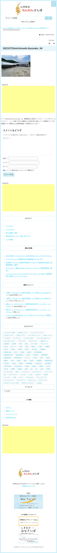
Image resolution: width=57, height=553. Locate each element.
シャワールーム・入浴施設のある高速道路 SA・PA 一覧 (24, 262)
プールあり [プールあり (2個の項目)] (7, 341)
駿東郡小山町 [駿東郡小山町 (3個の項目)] (7, 355)
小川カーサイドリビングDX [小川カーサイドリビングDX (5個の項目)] (11, 386)
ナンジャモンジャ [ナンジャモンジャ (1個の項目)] (37, 375)
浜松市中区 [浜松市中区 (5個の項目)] (39, 366)
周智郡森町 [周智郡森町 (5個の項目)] (29, 366)
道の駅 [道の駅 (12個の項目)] (14, 347)
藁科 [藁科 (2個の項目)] (41, 361)
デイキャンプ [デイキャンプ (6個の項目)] (44, 347)
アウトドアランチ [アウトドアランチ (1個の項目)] (41, 380)
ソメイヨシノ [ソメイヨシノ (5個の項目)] (25, 375)
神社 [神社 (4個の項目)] (21, 347)
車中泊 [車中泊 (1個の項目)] (6, 349)
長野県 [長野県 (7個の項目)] (13, 372)
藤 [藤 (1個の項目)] (4, 377)
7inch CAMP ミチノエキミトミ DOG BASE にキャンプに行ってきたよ (29, 259)
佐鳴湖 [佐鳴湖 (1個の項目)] (34, 369)
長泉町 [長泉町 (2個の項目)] (20, 352)
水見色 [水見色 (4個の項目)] (35, 361)
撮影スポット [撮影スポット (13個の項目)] (44, 344)
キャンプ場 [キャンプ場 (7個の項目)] (34, 347)
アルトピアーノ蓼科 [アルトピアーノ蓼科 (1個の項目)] (9, 335)
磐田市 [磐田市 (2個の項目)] (21, 366)
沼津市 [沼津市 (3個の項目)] (13, 352)
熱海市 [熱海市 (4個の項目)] (33, 349)
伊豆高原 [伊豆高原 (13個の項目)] (35, 358)
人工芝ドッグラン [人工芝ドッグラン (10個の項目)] (9, 338)
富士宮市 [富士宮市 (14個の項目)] (34, 352)
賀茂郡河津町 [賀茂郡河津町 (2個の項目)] (19, 358)
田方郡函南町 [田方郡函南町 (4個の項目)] (38, 355)
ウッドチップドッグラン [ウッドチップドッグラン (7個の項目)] (37, 335)
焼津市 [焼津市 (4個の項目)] (48, 361)
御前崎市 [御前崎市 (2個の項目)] (39, 363)
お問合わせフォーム (28, 489)
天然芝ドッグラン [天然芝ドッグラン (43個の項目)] (23, 335)
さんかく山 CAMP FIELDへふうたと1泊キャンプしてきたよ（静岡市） (29, 318)
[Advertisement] (28, 99)
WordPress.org (11, 420)
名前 (5, 161)
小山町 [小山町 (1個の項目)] (40, 349)
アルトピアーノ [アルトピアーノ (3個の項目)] (21, 383)
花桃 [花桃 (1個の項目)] (17, 375)
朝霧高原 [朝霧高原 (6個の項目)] (43, 352)
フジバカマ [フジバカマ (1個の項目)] (7, 380)
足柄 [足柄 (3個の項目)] (27, 349)
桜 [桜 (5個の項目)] (31, 372)
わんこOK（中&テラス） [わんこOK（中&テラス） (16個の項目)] (43, 341)
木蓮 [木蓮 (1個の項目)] (42, 372)
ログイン (9, 410)
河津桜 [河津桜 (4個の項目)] (48, 372)
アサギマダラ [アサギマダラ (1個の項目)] (29, 380)
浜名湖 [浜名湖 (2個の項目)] (27, 369)
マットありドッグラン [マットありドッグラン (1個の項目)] (34, 338)
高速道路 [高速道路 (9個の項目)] (6, 347)
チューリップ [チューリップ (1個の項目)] (48, 375)
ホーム (4, 28)
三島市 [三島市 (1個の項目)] (6, 352)
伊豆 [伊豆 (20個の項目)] (16, 355)
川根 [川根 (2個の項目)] (12, 363)
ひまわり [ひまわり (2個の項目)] (38, 377)
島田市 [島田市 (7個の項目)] (19, 363)
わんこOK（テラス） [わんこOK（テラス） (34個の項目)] (9, 344)
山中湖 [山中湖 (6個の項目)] (48, 369)
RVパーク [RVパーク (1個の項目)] (13, 349)
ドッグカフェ (10, 232)
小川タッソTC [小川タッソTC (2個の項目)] (43, 383)
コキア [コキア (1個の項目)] (21, 380)
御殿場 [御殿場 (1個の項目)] (47, 349)
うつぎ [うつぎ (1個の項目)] (30, 377)
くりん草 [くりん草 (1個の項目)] (23, 377)
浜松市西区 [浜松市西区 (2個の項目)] (48, 366)
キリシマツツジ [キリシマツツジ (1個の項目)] (13, 377)
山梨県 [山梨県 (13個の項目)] (41, 369)
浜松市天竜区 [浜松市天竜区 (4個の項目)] (18, 369)
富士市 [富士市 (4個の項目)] (27, 352)
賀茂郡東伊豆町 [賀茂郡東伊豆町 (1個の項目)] (8, 358)
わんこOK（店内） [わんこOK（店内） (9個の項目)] (29, 341)
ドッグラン (9, 229)
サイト (5, 169)
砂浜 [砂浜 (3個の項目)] (26, 347)
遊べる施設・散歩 (11, 236)
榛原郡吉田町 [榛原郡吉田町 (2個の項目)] (48, 363)
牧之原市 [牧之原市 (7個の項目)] (6, 366)
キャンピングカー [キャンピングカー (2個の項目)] (9, 383)
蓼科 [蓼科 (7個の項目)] (26, 372)
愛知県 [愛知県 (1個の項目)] (20, 372)
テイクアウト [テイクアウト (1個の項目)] (22, 344)
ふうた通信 (9, 242)
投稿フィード (10, 414)
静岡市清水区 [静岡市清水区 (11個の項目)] (18, 361)
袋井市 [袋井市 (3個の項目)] (14, 366)
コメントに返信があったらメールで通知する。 (19, 173)
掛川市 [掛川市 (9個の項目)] (32, 363)
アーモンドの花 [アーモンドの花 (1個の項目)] (8, 375)
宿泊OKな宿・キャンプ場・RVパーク (18, 239)
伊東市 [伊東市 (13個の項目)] (22, 355)
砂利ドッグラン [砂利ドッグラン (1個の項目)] (21, 338)
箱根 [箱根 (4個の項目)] (21, 349)
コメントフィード (11, 417)
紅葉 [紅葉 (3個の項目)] (15, 380)
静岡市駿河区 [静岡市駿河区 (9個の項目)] (7, 361)
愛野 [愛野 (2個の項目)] (25, 363)
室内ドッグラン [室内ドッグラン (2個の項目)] (48, 338)
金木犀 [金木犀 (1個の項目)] (46, 377)
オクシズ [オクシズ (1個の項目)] (27, 361)
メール (6, 165)
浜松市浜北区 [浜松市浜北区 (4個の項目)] (7, 369)
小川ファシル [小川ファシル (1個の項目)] (32, 383)
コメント (7, 138)
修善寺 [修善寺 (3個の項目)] (29, 355)
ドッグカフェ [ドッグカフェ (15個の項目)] (17, 341)
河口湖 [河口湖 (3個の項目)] (6, 372)
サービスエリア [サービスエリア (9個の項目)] (33, 344)
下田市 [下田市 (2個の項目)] (28, 358)
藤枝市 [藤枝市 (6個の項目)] (6, 363)
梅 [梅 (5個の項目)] (36, 372)
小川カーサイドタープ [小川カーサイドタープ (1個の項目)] (28, 386)
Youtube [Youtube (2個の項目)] (39, 386)
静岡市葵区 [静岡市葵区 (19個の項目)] (44, 358)
